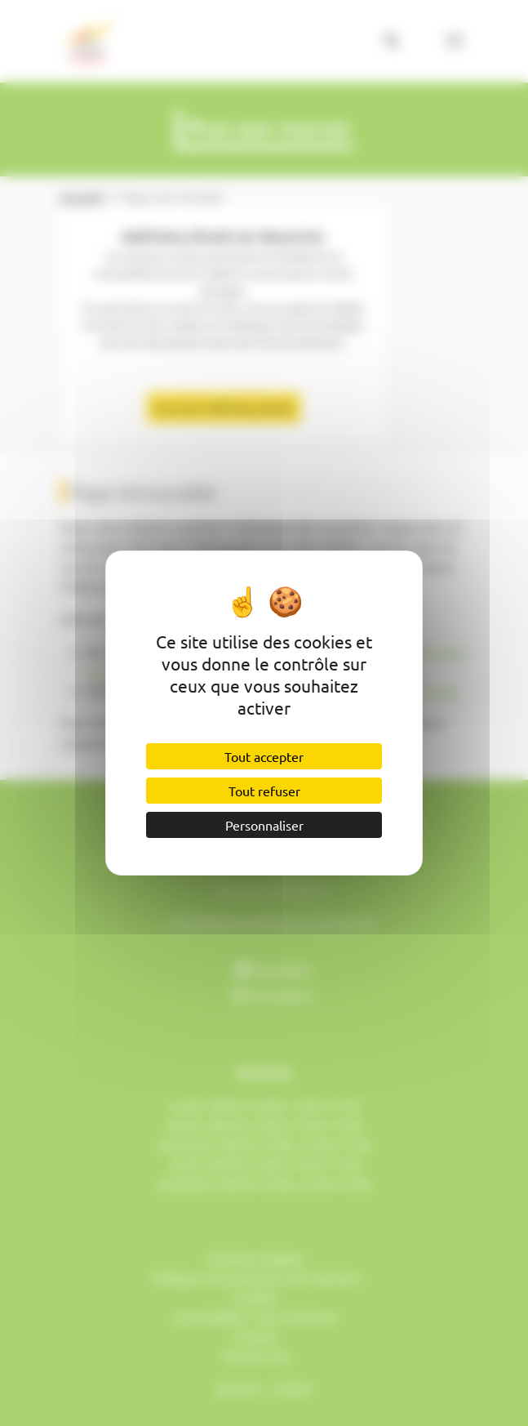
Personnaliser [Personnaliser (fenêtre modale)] (264, 825)
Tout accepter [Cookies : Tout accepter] (264, 756)
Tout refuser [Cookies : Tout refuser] (264, 790)
